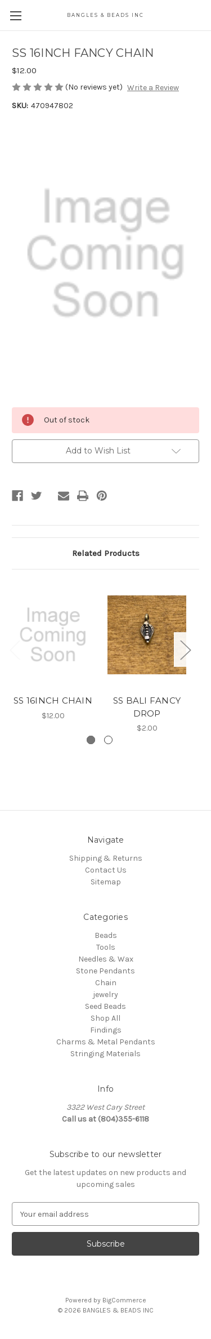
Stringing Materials (105, 1053)
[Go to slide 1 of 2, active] (91, 740)
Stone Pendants (105, 971)
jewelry (105, 994)
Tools (105, 947)
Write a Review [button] (153, 87)
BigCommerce (124, 1300)
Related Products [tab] (106, 553)
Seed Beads (105, 1006)
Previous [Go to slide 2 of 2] (14, 649)
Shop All (105, 1018)
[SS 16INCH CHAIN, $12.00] (53, 635)
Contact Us (106, 870)
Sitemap (106, 882)
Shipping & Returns (105, 858)
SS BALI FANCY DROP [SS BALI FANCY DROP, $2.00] (147, 707)
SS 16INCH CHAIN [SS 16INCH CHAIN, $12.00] (53, 700)
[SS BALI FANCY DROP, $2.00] (146, 635)
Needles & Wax (105, 959)
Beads (106, 935)
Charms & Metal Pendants (105, 1042)
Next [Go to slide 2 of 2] (185, 649)
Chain (105, 982)
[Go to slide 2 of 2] (108, 740)
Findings (106, 1030)
